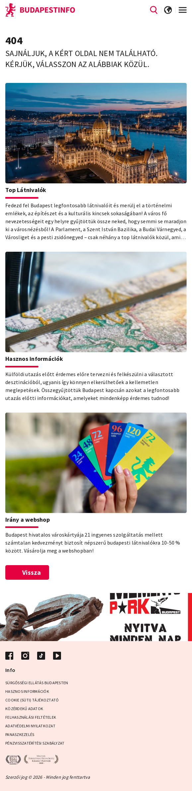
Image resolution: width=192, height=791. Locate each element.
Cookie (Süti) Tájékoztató (32, 699)
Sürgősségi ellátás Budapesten (36, 682)
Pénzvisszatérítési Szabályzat (34, 743)
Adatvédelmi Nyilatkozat (30, 725)
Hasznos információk (27, 691)
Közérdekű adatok (24, 708)
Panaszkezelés (19, 734)
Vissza (27, 572)
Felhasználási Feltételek (30, 717)
